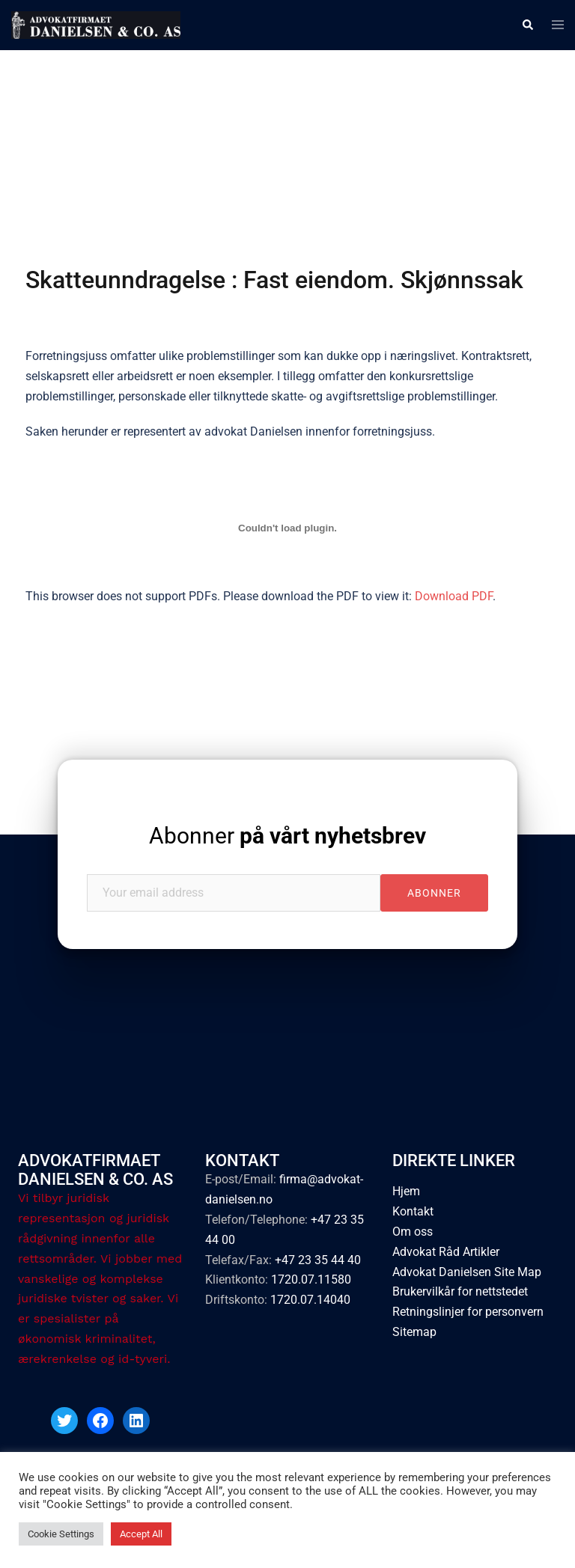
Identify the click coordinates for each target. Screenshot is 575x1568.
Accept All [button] (141, 1534)
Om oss (412, 1231)
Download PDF (454, 596)
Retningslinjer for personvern (468, 1312)
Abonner (287, 836)
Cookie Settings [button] (61, 1534)
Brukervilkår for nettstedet (460, 1291)
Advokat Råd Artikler (445, 1252)
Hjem (406, 1191)
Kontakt (412, 1211)
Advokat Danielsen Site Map (466, 1272)
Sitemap (414, 1332)
